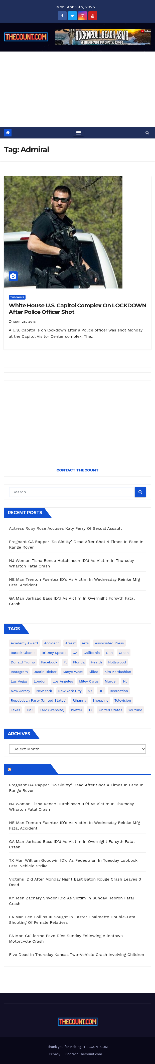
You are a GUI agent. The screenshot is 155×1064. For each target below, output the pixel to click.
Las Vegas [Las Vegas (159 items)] (19, 681)
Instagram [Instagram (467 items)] (19, 672)
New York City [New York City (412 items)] (70, 691)
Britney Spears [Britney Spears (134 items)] (54, 653)
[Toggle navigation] (78, 132)
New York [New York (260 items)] (44, 691)
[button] (147, 132)
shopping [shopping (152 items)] (100, 700)
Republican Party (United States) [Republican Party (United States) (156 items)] (38, 700)
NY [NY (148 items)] (90, 691)
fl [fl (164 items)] (65, 662)
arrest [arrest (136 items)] (70, 643)
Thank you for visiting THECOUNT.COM (77, 1047)
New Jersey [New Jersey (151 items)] (20, 691)
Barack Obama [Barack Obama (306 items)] (23, 653)
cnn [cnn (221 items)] (109, 653)
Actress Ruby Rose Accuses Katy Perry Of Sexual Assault (65, 528)
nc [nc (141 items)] (125, 681)
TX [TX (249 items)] (90, 710)
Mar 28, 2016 (24, 321)
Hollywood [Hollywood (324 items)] (117, 662)
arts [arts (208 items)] (85, 643)
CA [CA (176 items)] (75, 653)
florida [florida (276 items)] (79, 662)
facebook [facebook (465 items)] (49, 662)
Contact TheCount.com (83, 1054)
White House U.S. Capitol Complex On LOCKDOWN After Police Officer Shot (77, 308)
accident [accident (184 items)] (51, 643)
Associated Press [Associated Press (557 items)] (109, 643)
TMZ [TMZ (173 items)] (30, 710)
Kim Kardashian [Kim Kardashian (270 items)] (117, 672)
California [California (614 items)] (91, 653)
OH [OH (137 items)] (101, 691)
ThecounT (17, 297)
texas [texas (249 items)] (15, 710)
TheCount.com (30, 769)
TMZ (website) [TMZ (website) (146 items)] (52, 710)
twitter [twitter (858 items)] (76, 710)
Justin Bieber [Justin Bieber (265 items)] (45, 672)
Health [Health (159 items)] (96, 662)
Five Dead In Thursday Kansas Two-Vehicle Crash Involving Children (76, 954)
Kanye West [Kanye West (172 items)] (72, 672)
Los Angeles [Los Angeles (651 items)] (63, 681)
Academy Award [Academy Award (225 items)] (24, 643)
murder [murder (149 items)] (111, 681)
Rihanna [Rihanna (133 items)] (79, 700)
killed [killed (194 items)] (93, 672)
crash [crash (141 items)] (124, 653)
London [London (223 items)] (40, 681)
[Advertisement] (77, 89)
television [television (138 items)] (122, 700)
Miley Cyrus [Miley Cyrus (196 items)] (89, 681)
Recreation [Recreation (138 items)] (119, 691)
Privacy (54, 1054)
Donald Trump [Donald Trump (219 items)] (23, 662)
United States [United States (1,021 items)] (110, 710)
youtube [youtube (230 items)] (135, 710)
